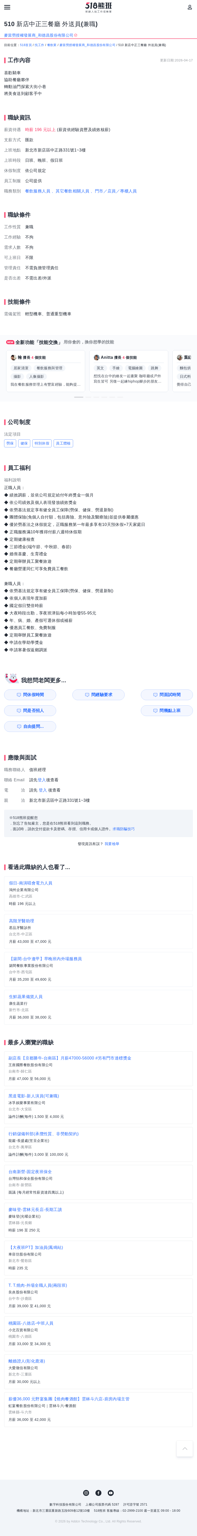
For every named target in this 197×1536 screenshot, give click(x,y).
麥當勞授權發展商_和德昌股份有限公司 (87, 45)
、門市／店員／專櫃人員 (114, 191)
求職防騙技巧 (124, 813)
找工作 (39, 45)
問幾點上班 (29, 710)
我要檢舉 (112, 828)
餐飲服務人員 (37, 191)
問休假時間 (29, 695)
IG (86, 1477)
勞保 (10, 443)
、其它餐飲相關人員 (71, 191)
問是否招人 (174, 695)
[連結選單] (7, 7)
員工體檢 (63, 443)
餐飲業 (52, 45)
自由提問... (78, 710)
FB (98, 1477)
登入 (42, 764)
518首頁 (26, 45)
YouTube (111, 1477)
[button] (78, 397)
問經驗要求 (77, 695)
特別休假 (42, 443)
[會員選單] (190, 7)
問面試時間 (125, 695)
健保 (24, 443)
